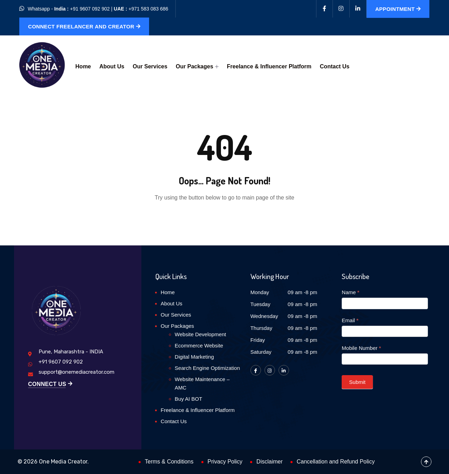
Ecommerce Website (199, 345)
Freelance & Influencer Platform (269, 66)
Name (350, 292)
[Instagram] (341, 9)
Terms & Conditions (169, 462)
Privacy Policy (225, 462)
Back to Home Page (224, 219)
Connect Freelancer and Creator (84, 26)
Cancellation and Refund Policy (336, 462)
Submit (357, 382)
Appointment (398, 9)
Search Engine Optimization (207, 368)
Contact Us (334, 66)
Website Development (200, 334)
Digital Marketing (194, 357)
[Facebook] (324, 9)
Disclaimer (269, 462)
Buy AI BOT (188, 399)
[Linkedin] (358, 9)
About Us (111, 66)
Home (83, 66)
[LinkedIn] (284, 370)
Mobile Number (361, 348)
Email (350, 320)
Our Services (150, 66)
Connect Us (50, 384)
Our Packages (197, 66)
